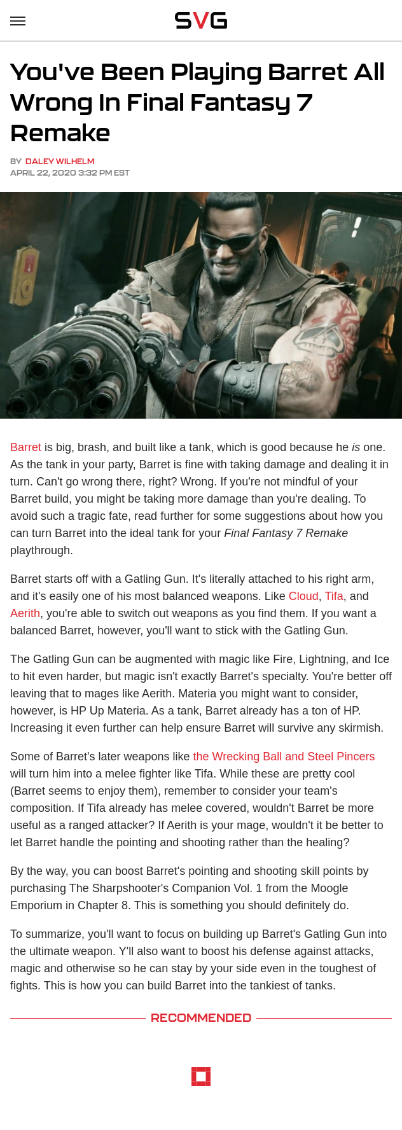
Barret (25, 447)
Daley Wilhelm (59, 161)
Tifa (333, 596)
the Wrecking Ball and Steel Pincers (284, 756)
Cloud (304, 596)
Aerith (25, 613)
